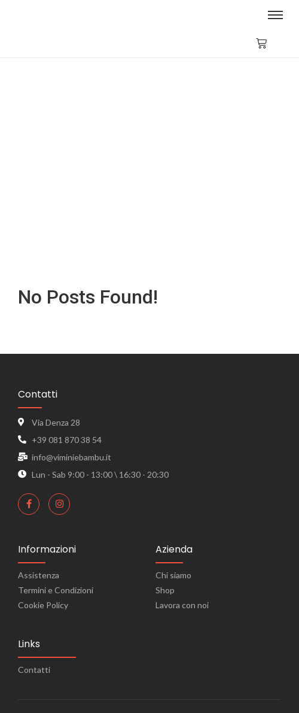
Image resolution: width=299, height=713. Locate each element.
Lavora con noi (182, 605)
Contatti (34, 670)
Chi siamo (173, 575)
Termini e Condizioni (55, 590)
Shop (165, 590)
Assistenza (38, 575)
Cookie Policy (43, 605)
